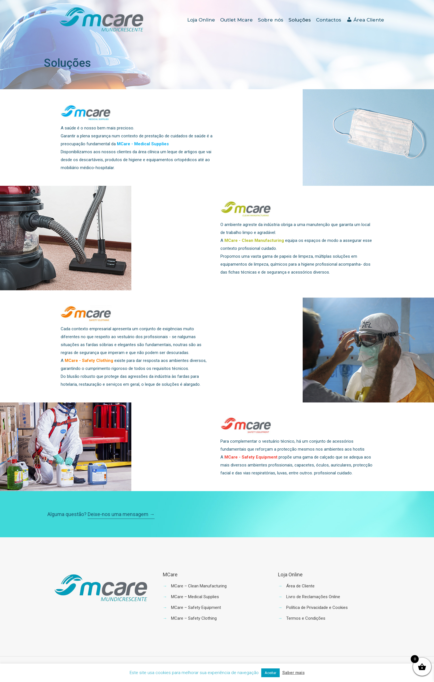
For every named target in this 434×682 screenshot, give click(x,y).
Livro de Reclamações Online (313, 596)
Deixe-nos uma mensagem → (121, 514)
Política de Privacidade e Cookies (317, 607)
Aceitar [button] (270, 673)
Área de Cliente (300, 586)
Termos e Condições (305, 618)
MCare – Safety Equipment (196, 607)
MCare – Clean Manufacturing (199, 586)
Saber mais (293, 672)
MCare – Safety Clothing (194, 618)
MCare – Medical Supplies (195, 596)
